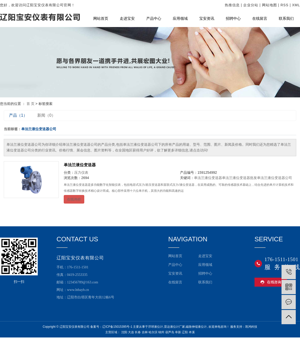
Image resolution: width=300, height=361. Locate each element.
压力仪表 (81, 172)
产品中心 (153, 19)
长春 (138, 332)
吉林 (145, 332)
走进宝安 (127, 19)
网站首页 (100, 19)
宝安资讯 (206, 19)
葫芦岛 (169, 332)
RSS (284, 5)
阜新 (178, 332)
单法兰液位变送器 (80, 165)
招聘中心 (233, 19)
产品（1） (18, 115)
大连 (131, 332)
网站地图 (269, 5)
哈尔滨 (153, 332)
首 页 (30, 104)
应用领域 (180, 19)
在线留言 (259, 19)
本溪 (192, 332)
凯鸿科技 (251, 326)
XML (296, 5)
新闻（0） (46, 115)
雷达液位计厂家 (174, 326)
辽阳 (185, 332)
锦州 (161, 332)
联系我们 (286, 19)
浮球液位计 (155, 326)
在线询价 (74, 199)
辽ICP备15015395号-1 (117, 326)
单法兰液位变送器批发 (239, 178)
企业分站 (250, 5)
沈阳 (124, 332)
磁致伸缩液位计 (196, 326)
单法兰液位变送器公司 (274, 178)
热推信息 (232, 5)
